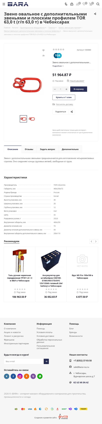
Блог (71, 328)
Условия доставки (45, 336)
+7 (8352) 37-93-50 (83, 360)
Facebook (13, 376)
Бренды (73, 332)
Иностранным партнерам (16, 343)
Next (96, 241)
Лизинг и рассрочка (13, 336)
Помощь (41, 328)
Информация (44, 323)
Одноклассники (26, 376)
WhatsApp (39, 376)
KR (81, 382)
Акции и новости (12, 332)
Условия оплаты (44, 332)
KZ (74, 382)
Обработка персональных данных (49, 340)
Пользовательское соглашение (46, 347)
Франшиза (9, 339)
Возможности (76, 336)
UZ (77, 382)
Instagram (20, 376)
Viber (33, 376)
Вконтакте (6, 376)
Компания (10, 323)
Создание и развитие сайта (45, 417)
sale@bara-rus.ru (81, 367)
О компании (10, 328)
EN (84, 382)
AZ (87, 382)
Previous (91, 241)
